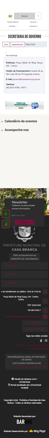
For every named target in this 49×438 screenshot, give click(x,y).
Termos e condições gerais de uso (32, 345)
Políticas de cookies (38, 348)
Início (6, 44)
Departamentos (17, 44)
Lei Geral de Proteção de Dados (31, 367)
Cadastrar (24, 222)
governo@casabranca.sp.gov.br (26, 79)
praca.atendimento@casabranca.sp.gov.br (23, 316)
